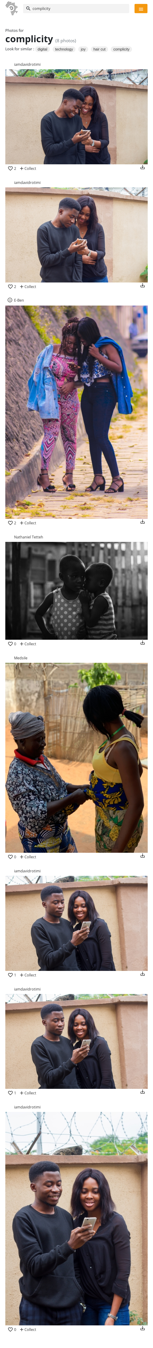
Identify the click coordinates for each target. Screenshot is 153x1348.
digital (42, 49)
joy (83, 49)
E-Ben (19, 300)
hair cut (99, 49)
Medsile (20, 657)
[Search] (76, 8)
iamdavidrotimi (27, 64)
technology (64, 49)
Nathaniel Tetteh (28, 537)
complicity (121, 49)
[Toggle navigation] (141, 8)
